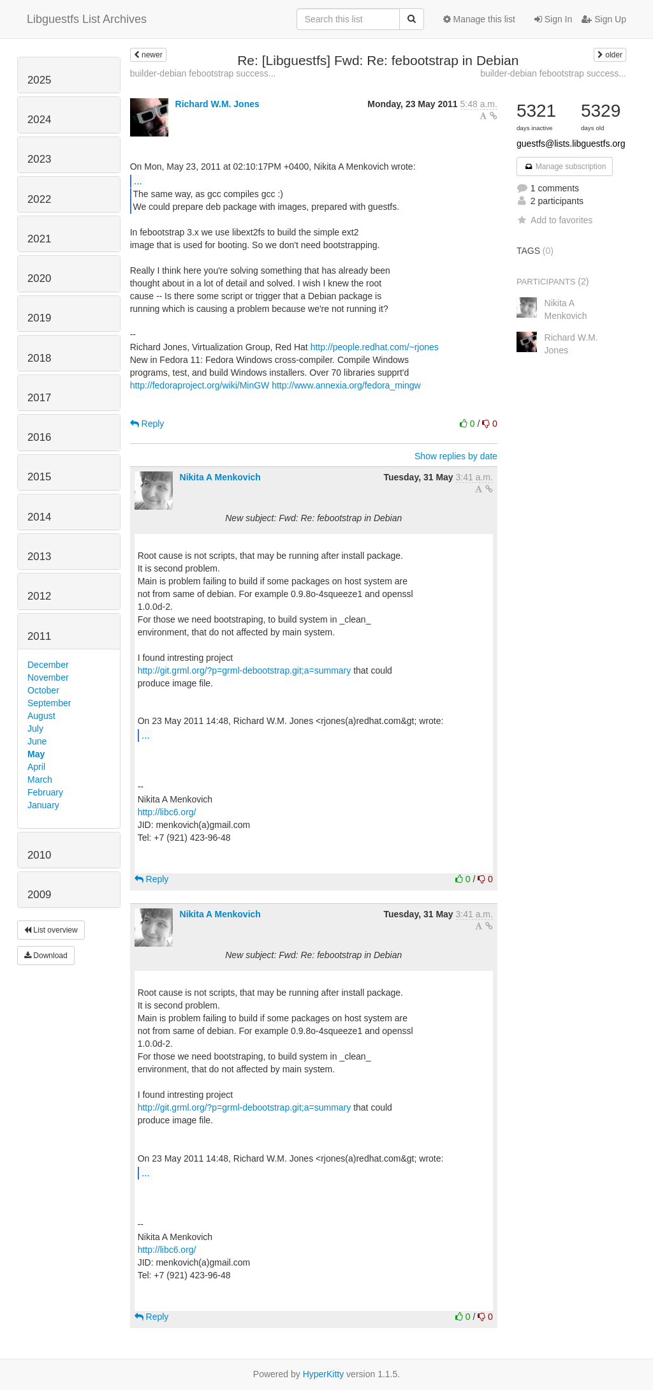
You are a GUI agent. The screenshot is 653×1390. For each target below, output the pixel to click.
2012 (39, 596)
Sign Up (604, 19)
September (49, 703)
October (43, 690)
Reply (147, 423)
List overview (51, 930)
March (39, 779)
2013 (39, 557)
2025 (39, 80)
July (35, 728)
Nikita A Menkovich (220, 477)
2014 (39, 517)
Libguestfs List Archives (87, 19)
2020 (39, 278)
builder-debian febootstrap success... (203, 73)
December (48, 665)
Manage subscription (565, 166)
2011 (39, 636)
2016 (39, 437)
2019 (39, 318)
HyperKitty (323, 1374)
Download (46, 955)
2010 (39, 855)
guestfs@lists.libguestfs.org (571, 143)
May (36, 754)
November (48, 677)
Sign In (553, 19)
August (41, 716)
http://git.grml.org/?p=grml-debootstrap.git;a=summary (244, 670)
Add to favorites (554, 220)
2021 (39, 239)
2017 (39, 398)
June (37, 741)
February (45, 792)
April (36, 767)
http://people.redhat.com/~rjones (375, 347)
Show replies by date (456, 456)
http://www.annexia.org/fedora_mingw (346, 385)
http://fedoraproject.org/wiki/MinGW (200, 385)
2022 (39, 199)
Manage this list (479, 19)
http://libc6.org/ (167, 812)
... (138, 180)
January (43, 805)
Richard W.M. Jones (217, 104)
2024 (39, 120)
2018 (39, 358)
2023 (39, 159)
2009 (39, 895)
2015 (39, 477)
